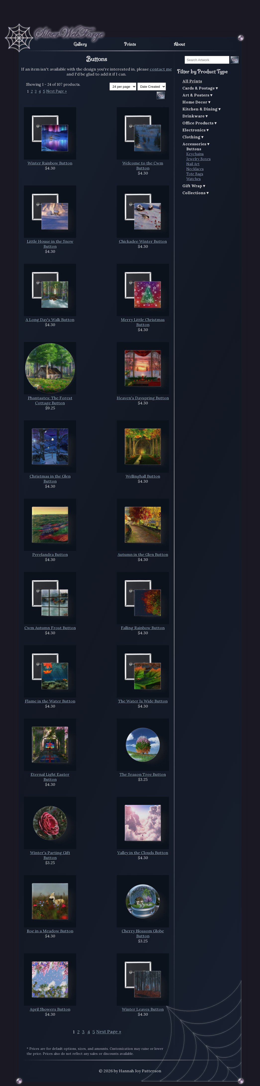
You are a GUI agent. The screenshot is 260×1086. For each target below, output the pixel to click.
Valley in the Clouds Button (142, 852)
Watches (193, 179)
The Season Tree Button (143, 774)
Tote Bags (194, 174)
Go (234, 60)
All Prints (192, 81)
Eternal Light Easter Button (50, 777)
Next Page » (56, 91)
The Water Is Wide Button (143, 701)
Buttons (193, 149)
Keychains (195, 154)
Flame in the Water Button (50, 701)
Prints (130, 44)
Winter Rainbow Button (50, 163)
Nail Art (193, 164)
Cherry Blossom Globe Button (143, 933)
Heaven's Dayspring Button (143, 397)
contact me (161, 69)
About (179, 44)
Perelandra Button (50, 554)
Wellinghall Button (143, 476)
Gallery (80, 44)
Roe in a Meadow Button (50, 930)
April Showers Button (50, 1009)
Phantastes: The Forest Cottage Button (50, 400)
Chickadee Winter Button (143, 241)
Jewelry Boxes (198, 159)
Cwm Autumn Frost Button (50, 627)
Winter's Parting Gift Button (50, 855)
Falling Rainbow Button (143, 627)
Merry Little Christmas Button (143, 322)
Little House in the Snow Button (50, 244)
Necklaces (195, 169)
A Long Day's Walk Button (50, 319)
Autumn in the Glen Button (143, 554)
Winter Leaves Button (143, 1009)
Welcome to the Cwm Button (142, 166)
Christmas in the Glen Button (50, 479)
